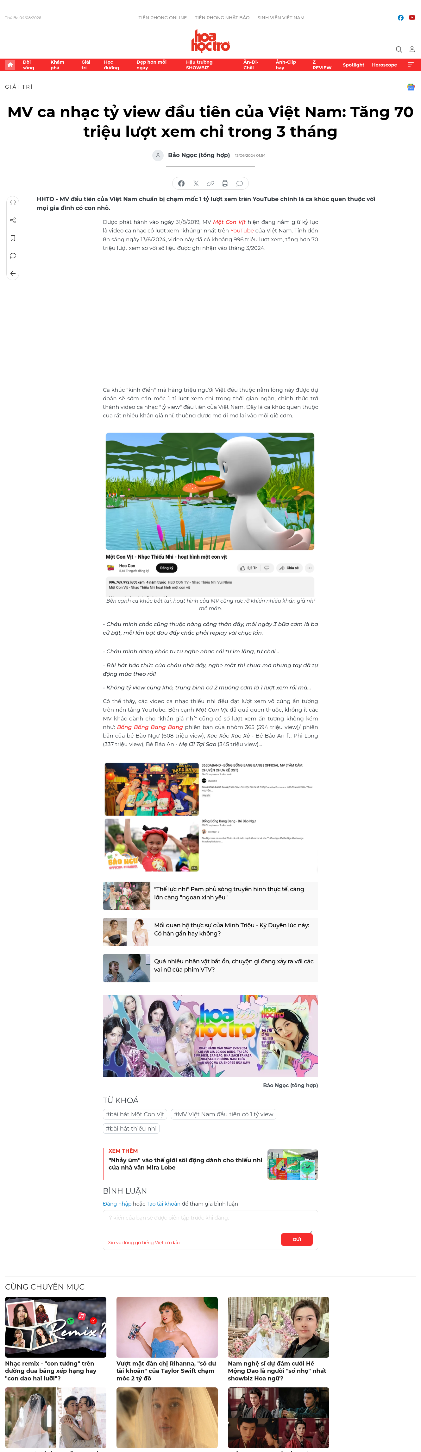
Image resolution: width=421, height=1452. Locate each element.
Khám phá (57, 65)
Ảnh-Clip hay (286, 65)
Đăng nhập (117, 1204)
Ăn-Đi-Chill (250, 65)
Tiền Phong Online (163, 18)
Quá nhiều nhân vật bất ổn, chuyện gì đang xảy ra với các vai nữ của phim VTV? (234, 965)
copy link (210, 183)
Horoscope (384, 65)
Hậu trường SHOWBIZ (199, 65)
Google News (411, 87)
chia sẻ (181, 183)
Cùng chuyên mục (45, 1286)
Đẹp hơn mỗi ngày (151, 65)
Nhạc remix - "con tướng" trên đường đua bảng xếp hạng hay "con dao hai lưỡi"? (51, 1371)
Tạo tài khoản (163, 1204)
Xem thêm (411, 65)
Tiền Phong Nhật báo (222, 18)
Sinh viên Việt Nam (281, 18)
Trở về (13, 273)
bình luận (239, 183)
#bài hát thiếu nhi (131, 1128)
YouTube (242, 230)
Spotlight (353, 65)
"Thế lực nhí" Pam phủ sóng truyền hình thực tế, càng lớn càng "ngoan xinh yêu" (229, 893)
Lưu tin (13, 238)
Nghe (13, 202)
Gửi (297, 1239)
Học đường (111, 65)
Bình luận (13, 256)
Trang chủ (10, 65)
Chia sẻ (13, 220)
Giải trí (85, 65)
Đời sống (28, 65)
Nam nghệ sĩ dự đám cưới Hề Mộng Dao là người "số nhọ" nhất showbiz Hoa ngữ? (277, 1371)
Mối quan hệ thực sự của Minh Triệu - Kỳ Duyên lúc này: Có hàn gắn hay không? (231, 929)
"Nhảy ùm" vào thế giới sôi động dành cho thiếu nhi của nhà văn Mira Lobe (185, 1164)
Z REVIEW (322, 65)
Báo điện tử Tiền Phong (210, 41)
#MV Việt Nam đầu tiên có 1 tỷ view (223, 1114)
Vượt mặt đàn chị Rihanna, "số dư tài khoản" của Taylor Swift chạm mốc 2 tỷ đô (166, 1371)
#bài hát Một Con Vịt (135, 1114)
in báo (225, 183)
